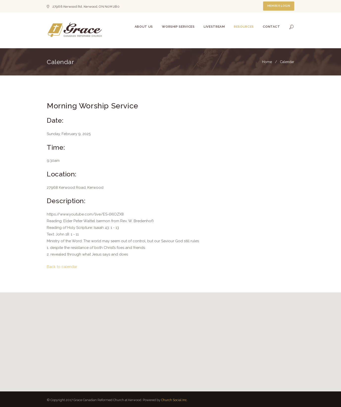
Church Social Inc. (174, 400)
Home (267, 62)
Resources (244, 26)
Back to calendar (62, 266)
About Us (144, 26)
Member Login (278, 5)
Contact (271, 26)
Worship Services (178, 26)
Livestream (214, 26)
